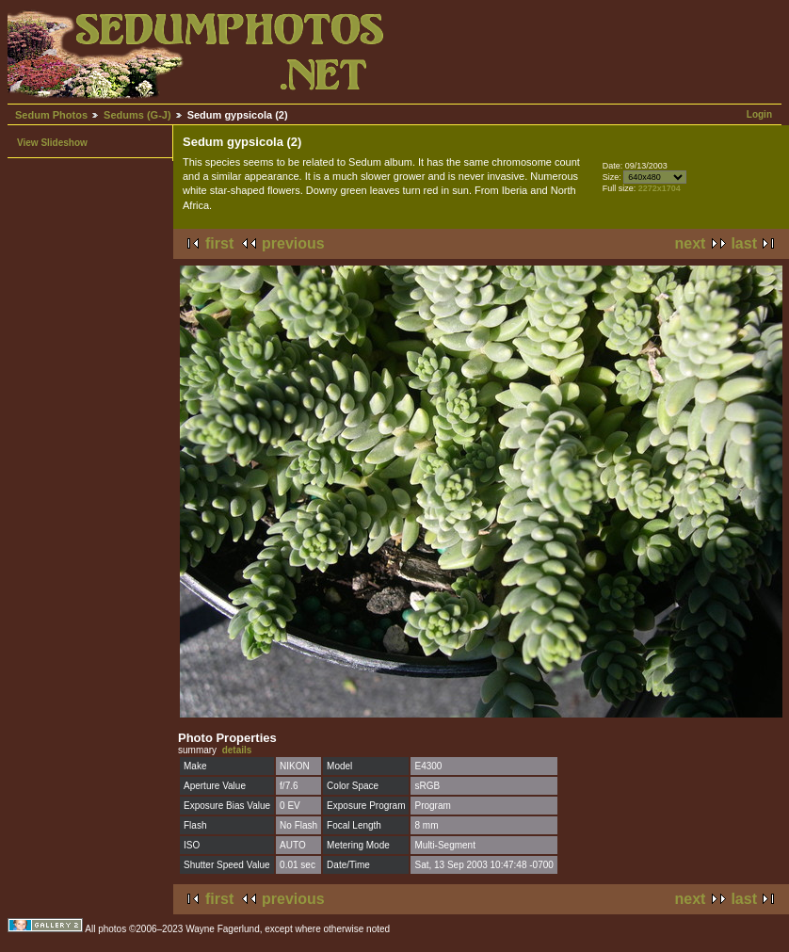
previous (293, 243)
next (690, 243)
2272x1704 (659, 188)
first (219, 243)
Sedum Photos (51, 115)
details (237, 750)
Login (759, 114)
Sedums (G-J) (137, 115)
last (744, 243)
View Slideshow (52, 142)
